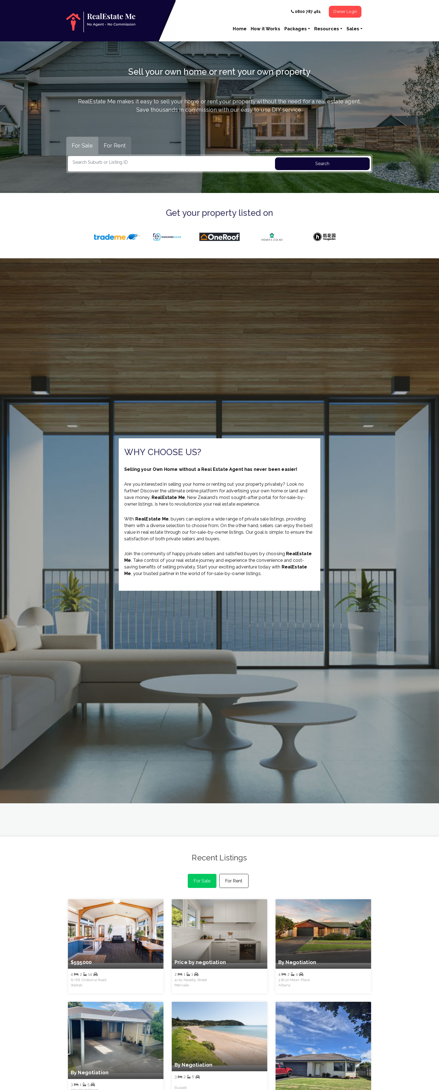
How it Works (265, 28)
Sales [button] (353, 28)
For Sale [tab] (82, 145)
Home (240, 28)
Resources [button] (326, 28)
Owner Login (345, 11)
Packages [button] (295, 28)
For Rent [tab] (115, 145)
